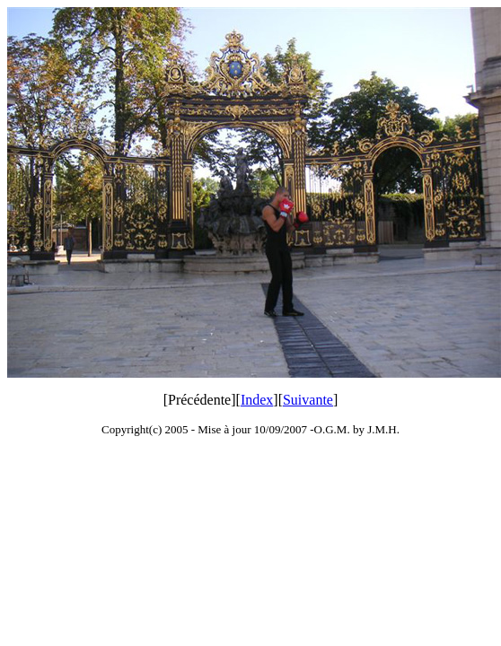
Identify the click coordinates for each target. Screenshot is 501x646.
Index (257, 399)
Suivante (308, 399)
